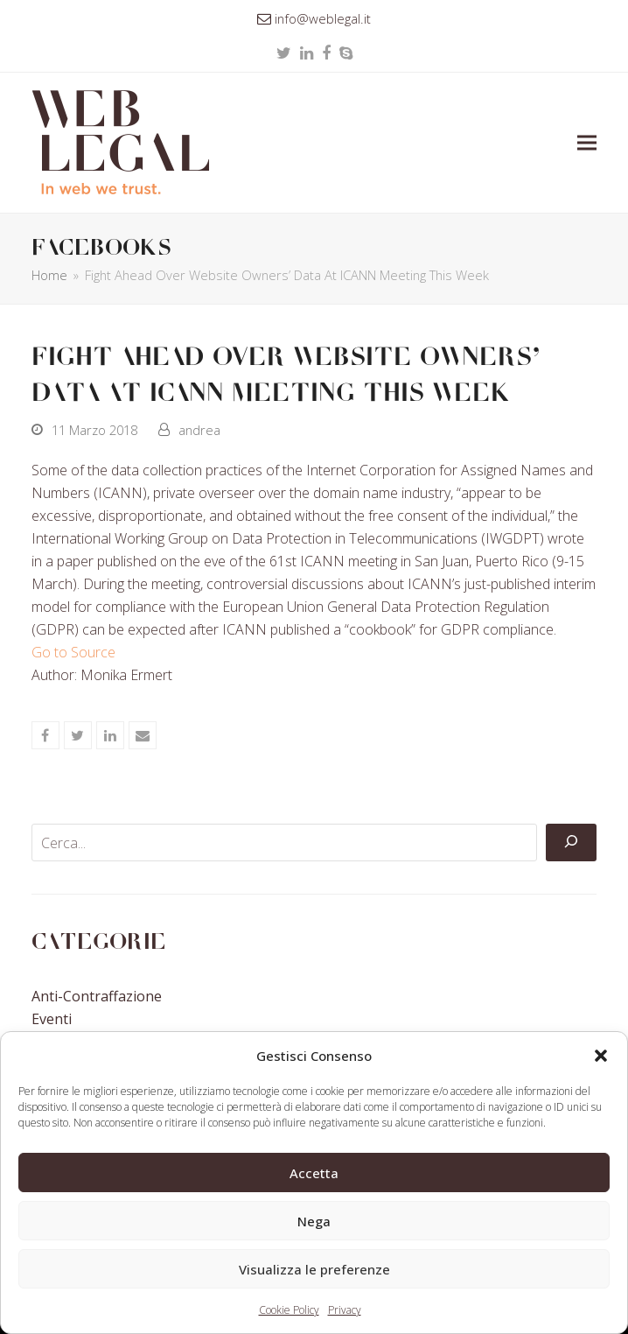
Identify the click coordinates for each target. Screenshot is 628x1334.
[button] (601, 1055)
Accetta (314, 1173)
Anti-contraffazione (96, 996)
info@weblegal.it (323, 18)
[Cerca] (571, 843)
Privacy (344, 1309)
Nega (314, 1221)
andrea (199, 430)
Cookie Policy (289, 1309)
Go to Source (73, 652)
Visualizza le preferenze (314, 1269)
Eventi (51, 1019)
